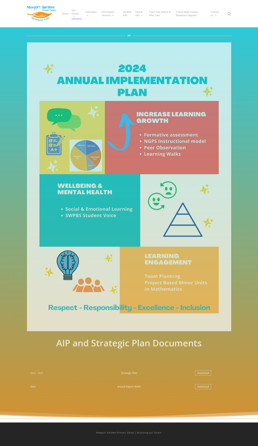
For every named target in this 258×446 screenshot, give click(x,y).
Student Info (127, 13)
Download (203, 377)
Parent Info (138, 13)
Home (65, 13)
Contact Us (215, 13)
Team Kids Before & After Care (160, 13)
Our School (75, 14)
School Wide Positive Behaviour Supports (187, 13)
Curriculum (91, 13)
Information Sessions (108, 13)
